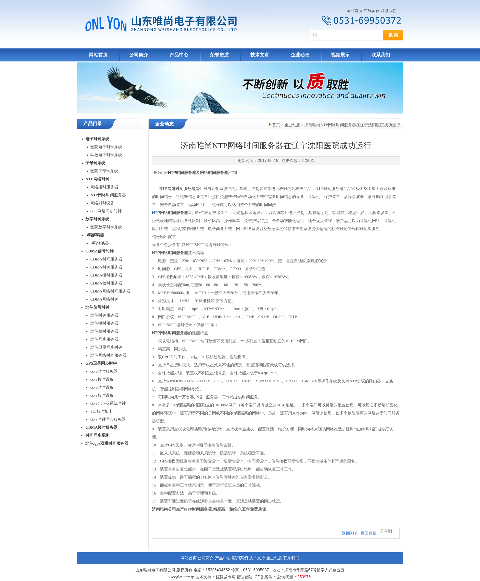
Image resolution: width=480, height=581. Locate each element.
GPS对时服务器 (104, 371)
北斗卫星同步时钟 (106, 347)
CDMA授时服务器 (106, 275)
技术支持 (257, 558)
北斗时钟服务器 (104, 315)
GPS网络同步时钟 (106, 211)
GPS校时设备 (102, 395)
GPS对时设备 (102, 387)
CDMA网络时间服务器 (110, 291)
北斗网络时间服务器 (108, 355)
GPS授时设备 (102, 379)
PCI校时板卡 (101, 411)
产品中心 (179, 54)
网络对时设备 (102, 203)
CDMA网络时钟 (104, 299)
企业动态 (300, 54)
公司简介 (138, 54)
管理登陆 (244, 577)
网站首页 (98, 54)
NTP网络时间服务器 (108, 195)
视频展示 (340, 54)
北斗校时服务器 (104, 331)
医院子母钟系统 (104, 171)
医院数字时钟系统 (106, 227)
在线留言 (372, 10)
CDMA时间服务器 (106, 259)
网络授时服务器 (104, 187)
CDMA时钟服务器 (106, 267)
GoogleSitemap (181, 577)
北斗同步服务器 (104, 339)
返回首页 (354, 10)
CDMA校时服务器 (106, 283)
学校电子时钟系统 (106, 155)
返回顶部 (369, 533)
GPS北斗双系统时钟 (108, 403)
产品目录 (92, 123)
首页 (276, 125)
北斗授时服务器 (104, 323)
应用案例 (240, 558)
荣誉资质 (219, 54)
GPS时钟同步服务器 (108, 419)
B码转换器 (99, 243)
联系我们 (389, 10)
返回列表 (350, 533)
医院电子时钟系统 (106, 147)
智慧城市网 (225, 577)
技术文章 (259, 54)
